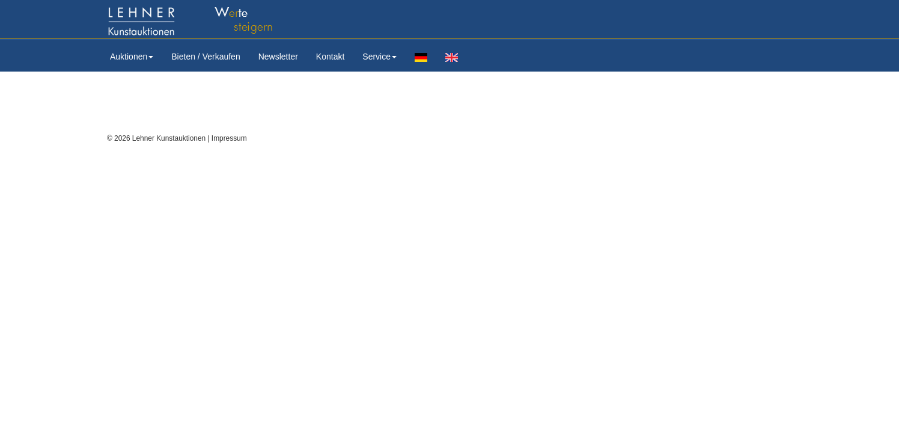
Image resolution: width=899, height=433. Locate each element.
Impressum (229, 138)
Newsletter (278, 56)
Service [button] (379, 56)
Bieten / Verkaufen (205, 56)
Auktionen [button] (131, 56)
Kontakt (330, 56)
